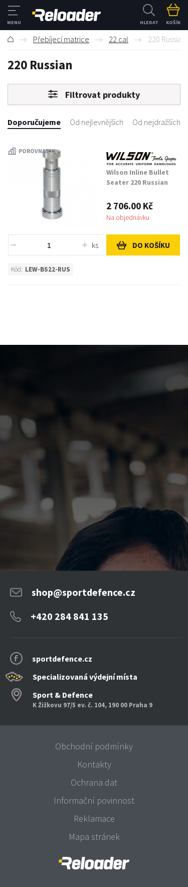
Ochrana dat (94, 782)
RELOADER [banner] (66, 15)
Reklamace (94, 818)
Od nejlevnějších (96, 122)
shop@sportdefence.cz (83, 592)
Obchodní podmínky (94, 746)
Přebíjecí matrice (61, 39)
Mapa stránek (94, 836)
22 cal (118, 39)
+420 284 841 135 (69, 616)
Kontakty (94, 764)
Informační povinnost (94, 800)
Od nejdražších (156, 122)
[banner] (94, 863)
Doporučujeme (34, 122)
